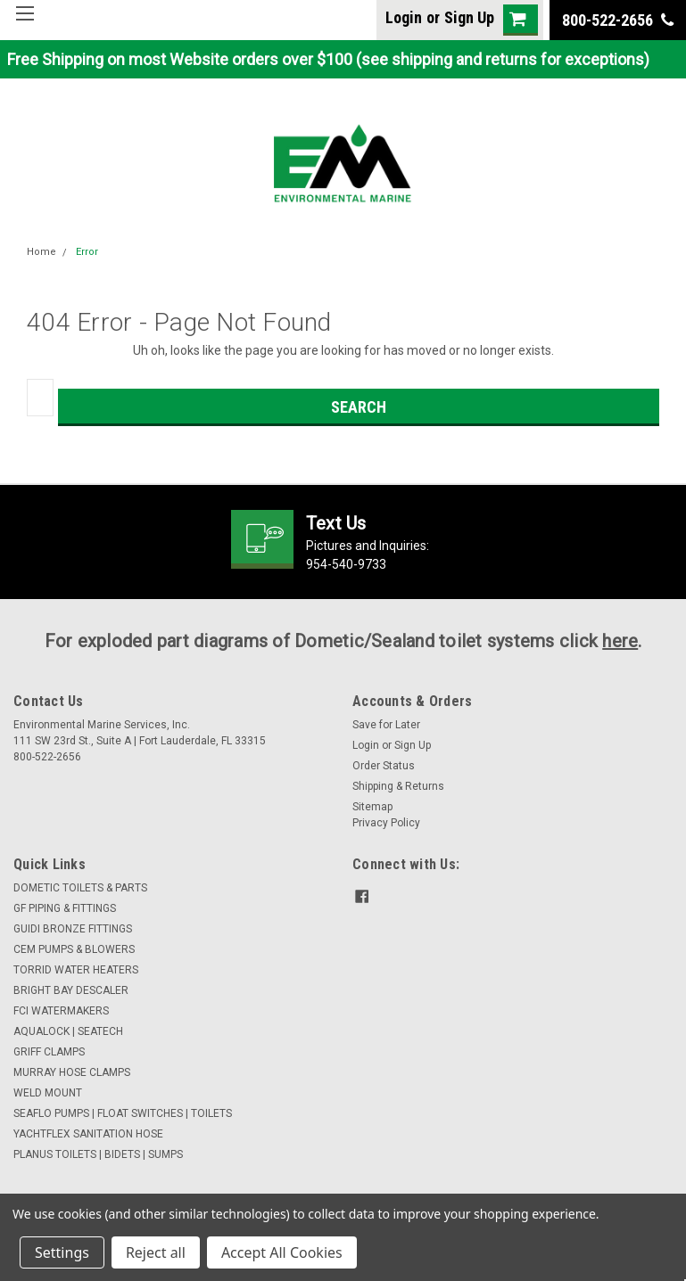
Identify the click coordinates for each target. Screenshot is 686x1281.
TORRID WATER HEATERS (75, 970)
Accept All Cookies (282, 1252)
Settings (62, 1252)
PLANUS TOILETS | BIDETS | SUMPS (98, 1154)
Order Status (383, 766)
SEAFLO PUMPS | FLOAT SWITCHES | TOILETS (122, 1113)
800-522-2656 (618, 20)
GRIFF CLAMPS (49, 1052)
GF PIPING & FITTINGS (64, 908)
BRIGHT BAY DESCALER (70, 990)
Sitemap (372, 807)
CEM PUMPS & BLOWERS (74, 949)
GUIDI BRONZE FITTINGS (72, 929)
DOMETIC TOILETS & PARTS (80, 888)
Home (41, 252)
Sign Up (469, 17)
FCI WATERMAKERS (61, 1011)
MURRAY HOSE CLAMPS (71, 1072)
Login (403, 17)
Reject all (156, 1252)
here (620, 641)
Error (87, 252)
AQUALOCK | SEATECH (68, 1031)
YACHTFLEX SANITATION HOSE (88, 1134)
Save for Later (386, 725)
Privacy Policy (386, 823)
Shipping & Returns (398, 786)
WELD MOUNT (47, 1093)
